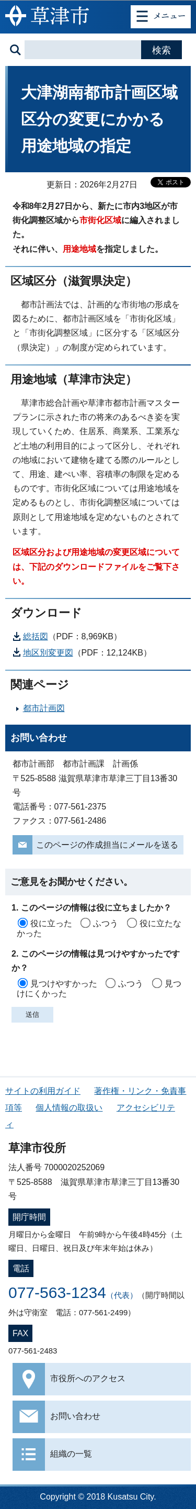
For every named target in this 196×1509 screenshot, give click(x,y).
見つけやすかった (63, 983)
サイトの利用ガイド (42, 1090)
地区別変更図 (48, 652)
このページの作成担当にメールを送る (107, 844)
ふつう (105, 923)
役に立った (51, 923)
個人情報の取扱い (69, 1107)
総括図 (35, 636)
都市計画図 (44, 708)
